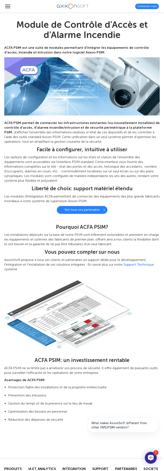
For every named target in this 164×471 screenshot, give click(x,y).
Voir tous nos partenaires (82, 210)
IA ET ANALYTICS (42, 469)
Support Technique (138, 264)
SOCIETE (151, 469)
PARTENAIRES (126, 469)
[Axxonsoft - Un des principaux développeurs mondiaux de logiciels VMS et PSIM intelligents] (73, 6)
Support (100, 469)
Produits (13, 469)
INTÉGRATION (74, 469)
